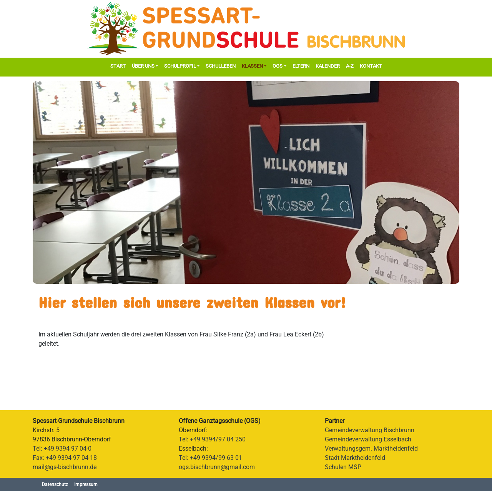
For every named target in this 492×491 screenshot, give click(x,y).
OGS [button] (278, 66)
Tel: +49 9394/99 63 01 (210, 457)
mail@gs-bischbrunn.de (64, 467)
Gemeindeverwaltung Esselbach (368, 439)
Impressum (86, 484)
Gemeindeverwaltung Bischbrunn (369, 430)
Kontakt (371, 66)
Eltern (301, 66)
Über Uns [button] (143, 66)
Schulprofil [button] (180, 66)
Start (118, 66)
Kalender (328, 66)
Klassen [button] (252, 66)
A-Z (350, 66)
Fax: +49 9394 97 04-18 (65, 457)
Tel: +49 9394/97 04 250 (212, 439)
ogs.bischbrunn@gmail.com (217, 467)
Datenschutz (55, 484)
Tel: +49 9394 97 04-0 (62, 448)
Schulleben (221, 66)
